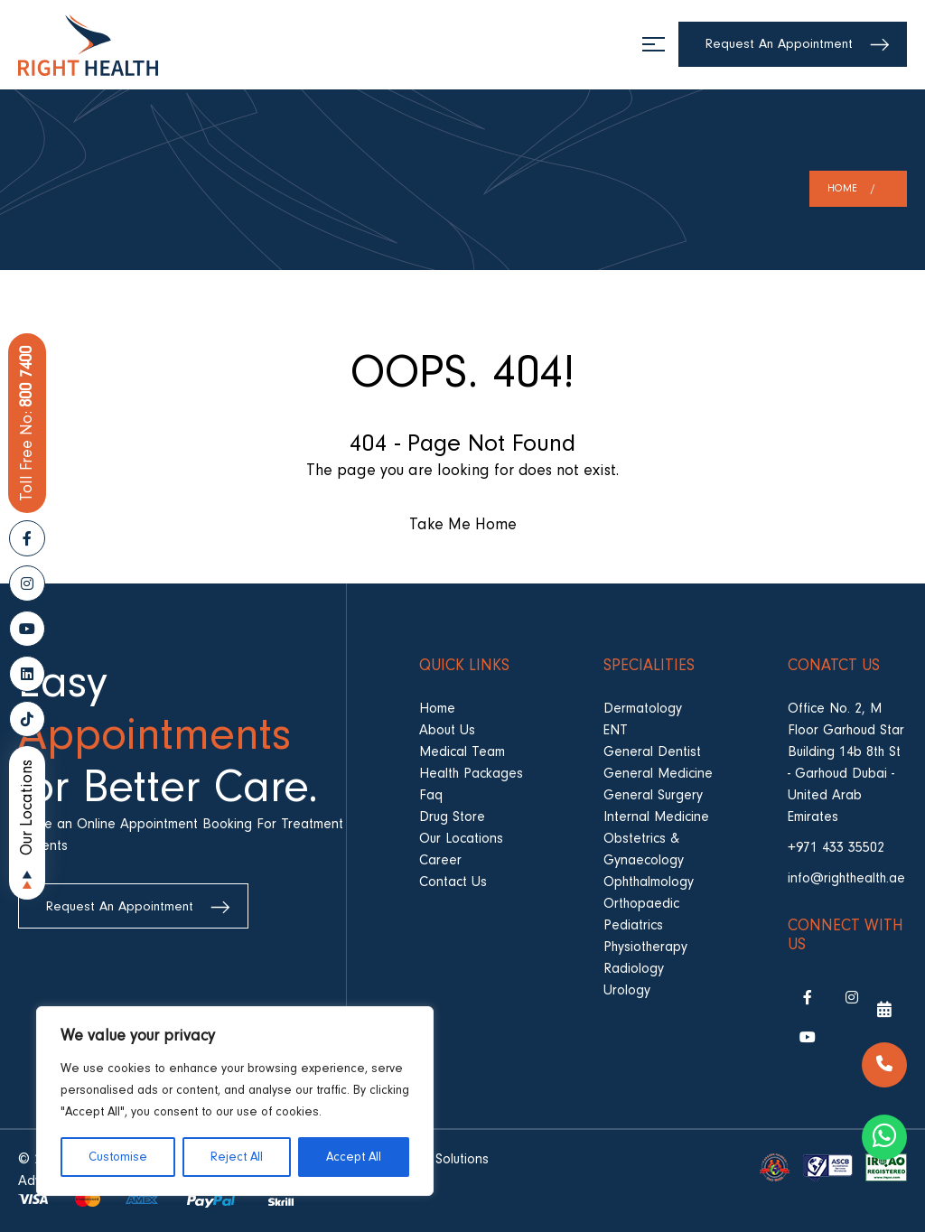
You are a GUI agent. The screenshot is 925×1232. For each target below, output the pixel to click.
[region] (235, 1101)
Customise (118, 1157)
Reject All (236, 1157)
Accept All (353, 1157)
